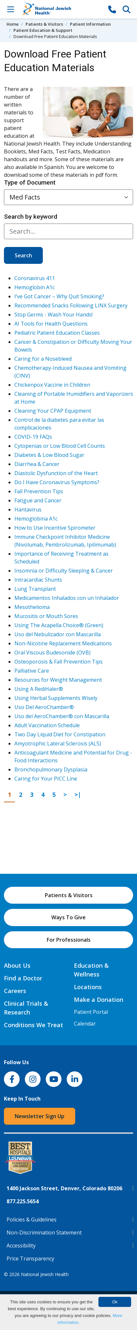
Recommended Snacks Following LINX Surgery (71, 305)
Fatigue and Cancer (37, 500)
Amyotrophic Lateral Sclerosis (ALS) (57, 743)
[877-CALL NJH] (112, 9)
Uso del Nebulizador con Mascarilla (57, 634)
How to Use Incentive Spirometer (54, 527)
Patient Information (90, 24)
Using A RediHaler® (38, 688)
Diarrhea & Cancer (37, 464)
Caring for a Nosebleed (43, 358)
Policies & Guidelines (32, 1219)
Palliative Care (31, 670)
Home (13, 24)
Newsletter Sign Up (39, 1116)
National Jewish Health (45, 1274)
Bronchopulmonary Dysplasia (50, 769)
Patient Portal (91, 1011)
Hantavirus (28, 509)
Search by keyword (30, 216)
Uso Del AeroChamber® (44, 707)
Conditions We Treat (33, 1025)
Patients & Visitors (44, 24)
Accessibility (21, 1245)
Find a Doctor (23, 978)
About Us (17, 965)
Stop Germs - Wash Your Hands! (53, 314)
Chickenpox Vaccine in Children (52, 384)
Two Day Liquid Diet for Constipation (59, 734)
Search (23, 255)
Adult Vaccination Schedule (47, 725)
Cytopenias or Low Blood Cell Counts (59, 445)
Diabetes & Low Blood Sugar (49, 454)
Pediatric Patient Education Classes (57, 332)
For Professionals (69, 939)
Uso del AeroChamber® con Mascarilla (61, 716)
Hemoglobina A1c (36, 518)
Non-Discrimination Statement (44, 1232)
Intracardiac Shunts (38, 579)
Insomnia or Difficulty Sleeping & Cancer (63, 570)
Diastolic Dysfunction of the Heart (56, 473)
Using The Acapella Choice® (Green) (58, 625)
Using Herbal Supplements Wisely (55, 698)
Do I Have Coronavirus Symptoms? (56, 482)
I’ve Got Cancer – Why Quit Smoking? (59, 296)
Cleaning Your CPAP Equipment (52, 410)
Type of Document (30, 182)
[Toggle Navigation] (10, 9)
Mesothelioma (32, 607)
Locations (88, 987)
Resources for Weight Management (58, 679)
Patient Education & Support (42, 30)
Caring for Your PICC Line (45, 778)
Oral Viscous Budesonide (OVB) (52, 652)
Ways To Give (68, 917)
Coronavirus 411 (34, 278)
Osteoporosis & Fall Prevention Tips (58, 661)
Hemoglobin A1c (34, 287)
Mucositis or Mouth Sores (46, 616)
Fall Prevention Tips (38, 491)
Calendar (85, 1023)
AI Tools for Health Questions (51, 323)
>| (79, 794)
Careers (15, 991)
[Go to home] (61, 9)
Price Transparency (30, 1258)
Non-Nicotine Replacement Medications (63, 643)
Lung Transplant (35, 588)
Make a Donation (98, 999)
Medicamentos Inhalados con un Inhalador (66, 597)
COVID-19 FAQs (33, 436)
